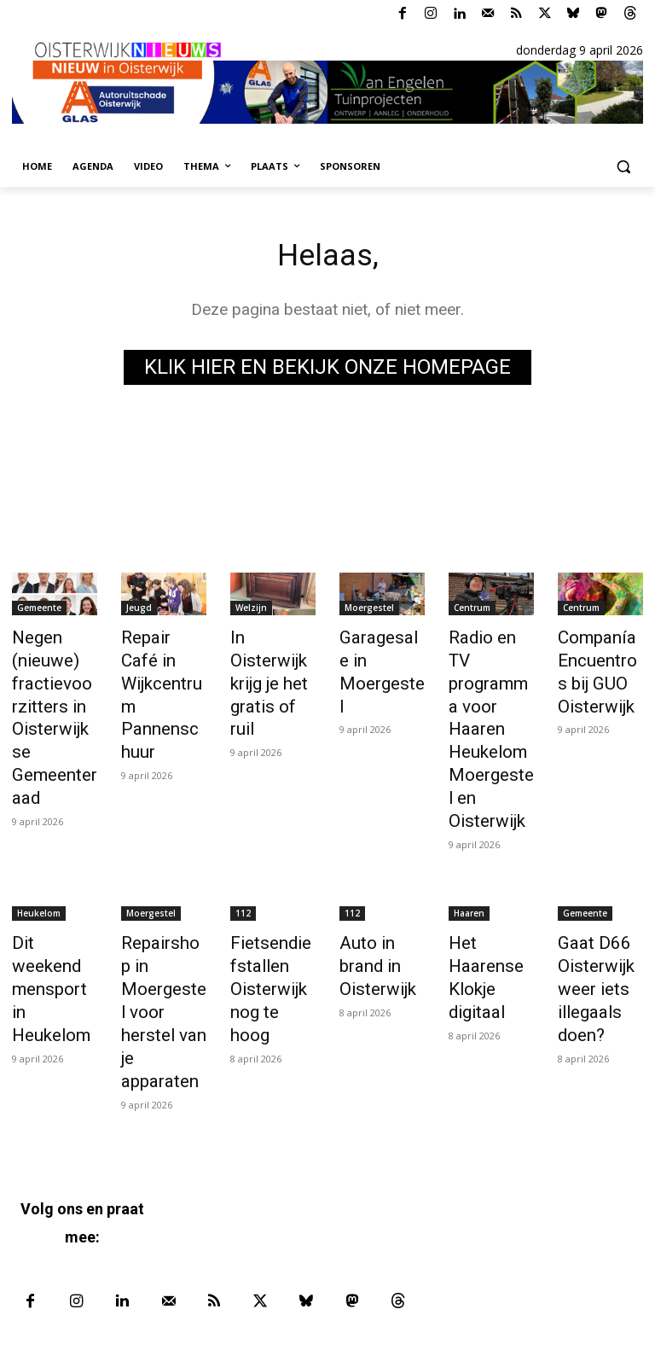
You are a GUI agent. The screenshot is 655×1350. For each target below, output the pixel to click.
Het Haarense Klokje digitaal (479, 897)
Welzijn (251, 610)
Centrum (472, 610)
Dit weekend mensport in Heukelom (51, 888)
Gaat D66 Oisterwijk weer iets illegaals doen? (590, 907)
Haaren (469, 841)
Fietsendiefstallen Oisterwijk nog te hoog (273, 897)
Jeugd (139, 610)
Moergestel (369, 610)
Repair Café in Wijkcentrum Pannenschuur (163, 676)
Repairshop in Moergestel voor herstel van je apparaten (159, 916)
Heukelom (39, 841)
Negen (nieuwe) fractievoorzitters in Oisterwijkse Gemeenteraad (53, 695)
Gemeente (39, 610)
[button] (623, 167)
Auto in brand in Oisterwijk (382, 879)
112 (243, 841)
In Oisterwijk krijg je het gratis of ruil (270, 657)
